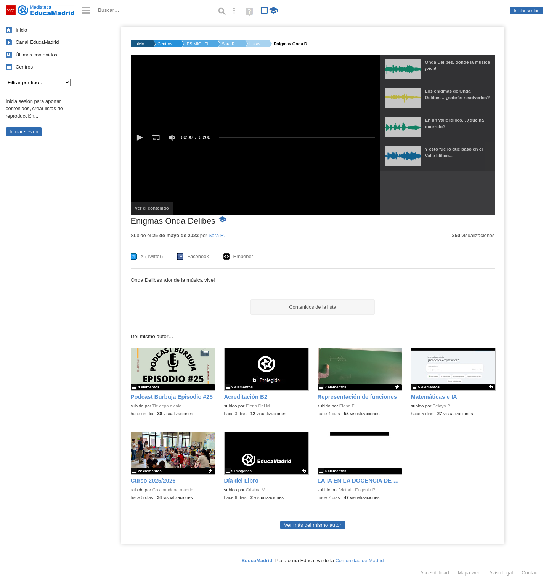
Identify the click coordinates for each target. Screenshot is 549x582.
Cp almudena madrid (172, 489)
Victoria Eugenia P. (357, 489)
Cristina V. (256, 489)
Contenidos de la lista (312, 307)
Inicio (21, 30)
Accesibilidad (434, 573)
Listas (254, 44)
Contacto (531, 573)
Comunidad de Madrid (360, 560)
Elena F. (347, 406)
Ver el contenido (154, 210)
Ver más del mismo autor (312, 525)
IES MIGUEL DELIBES (197, 44)
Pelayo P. (442, 406)
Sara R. (229, 44)
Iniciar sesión (526, 10)
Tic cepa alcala (166, 406)
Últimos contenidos (36, 55)
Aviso (501, 573)
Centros (24, 67)
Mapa (469, 573)
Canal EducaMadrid (37, 42)
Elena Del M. (258, 406)
